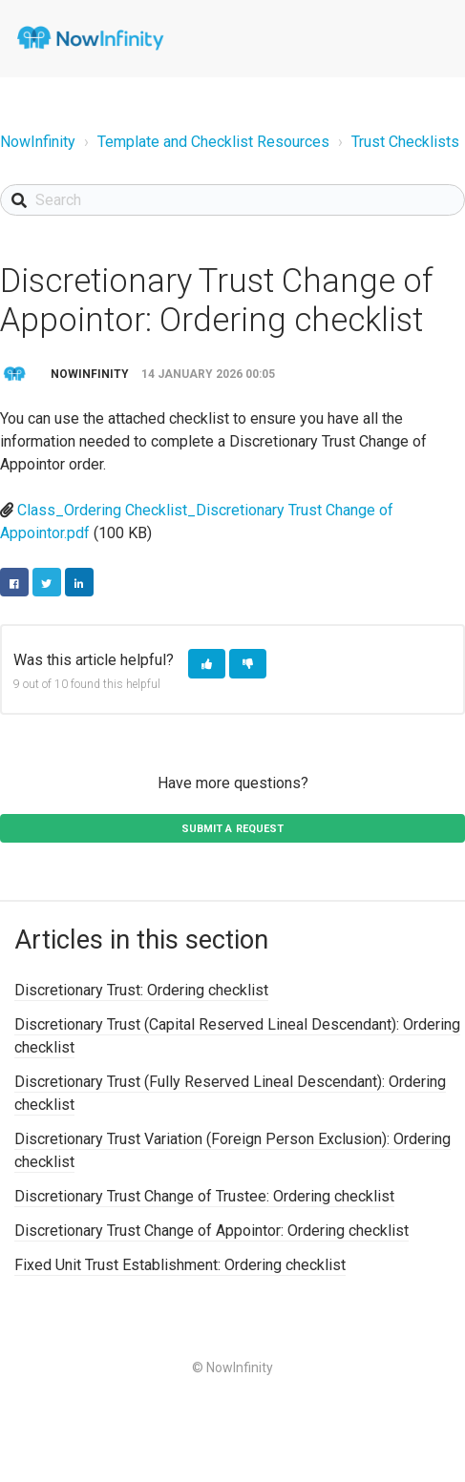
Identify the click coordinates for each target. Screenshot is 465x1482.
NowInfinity (37, 142)
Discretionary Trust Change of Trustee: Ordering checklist (204, 1196)
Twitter (46, 582)
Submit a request (233, 829)
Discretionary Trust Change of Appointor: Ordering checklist (211, 1230)
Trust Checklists (405, 142)
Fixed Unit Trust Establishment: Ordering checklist (180, 1265)
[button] (206, 663)
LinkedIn (79, 582)
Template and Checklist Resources (213, 142)
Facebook (14, 582)
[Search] (232, 200)
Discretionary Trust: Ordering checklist (141, 990)
